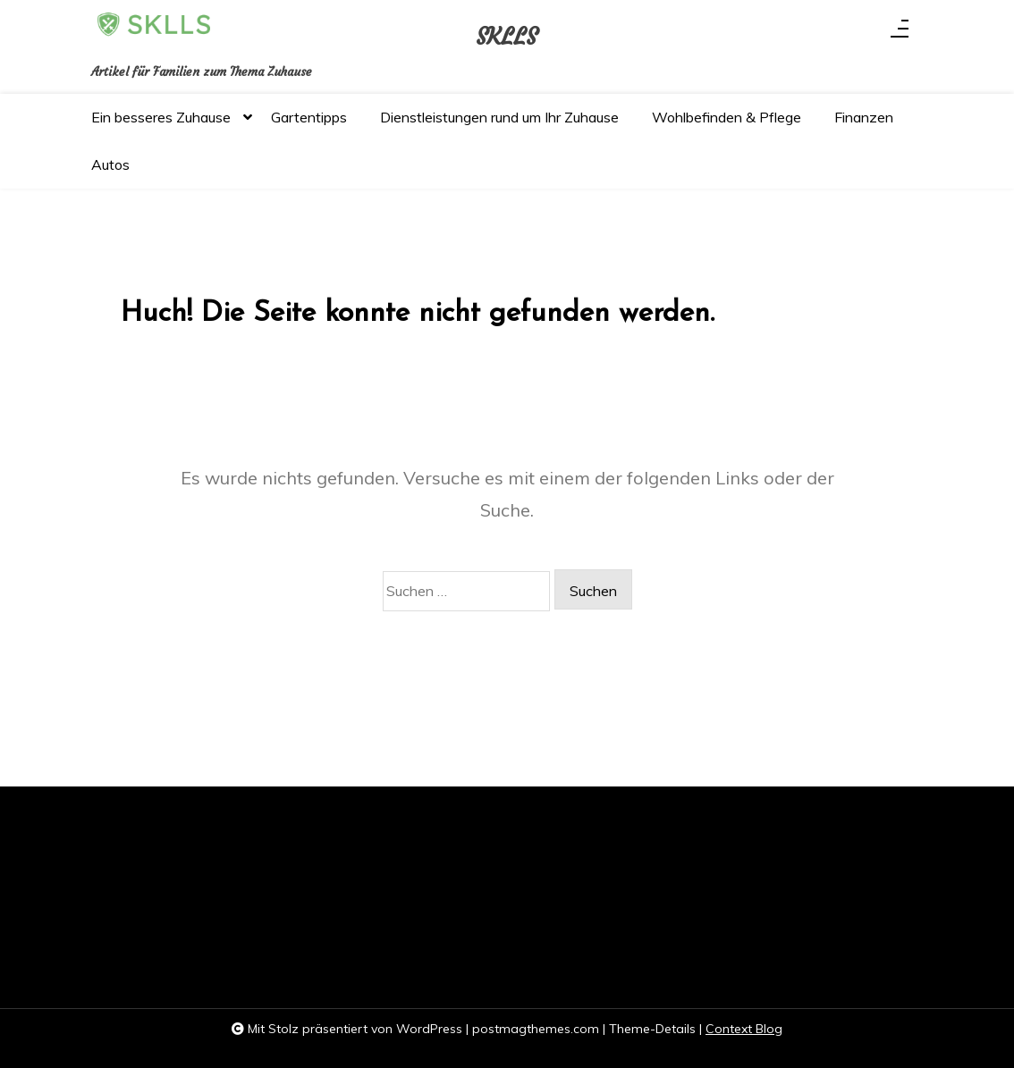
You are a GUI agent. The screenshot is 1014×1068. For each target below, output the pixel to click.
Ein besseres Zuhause (161, 124)
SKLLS (506, 37)
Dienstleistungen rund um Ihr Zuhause (499, 117)
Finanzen (863, 117)
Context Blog (744, 1029)
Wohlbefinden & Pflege (726, 117)
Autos (110, 164)
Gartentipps (309, 117)
